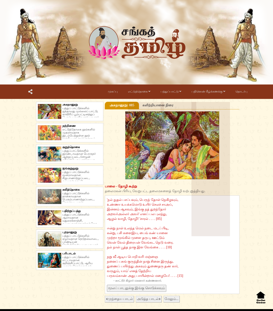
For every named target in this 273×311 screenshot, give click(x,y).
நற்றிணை (69, 125)
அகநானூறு (70, 104)
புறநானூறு (69, 232)
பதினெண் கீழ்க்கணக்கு (208, 91)
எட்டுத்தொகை (139, 91)
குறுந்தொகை (71, 147)
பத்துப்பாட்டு (171, 91)
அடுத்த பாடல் (149, 299)
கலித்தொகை (71, 189)
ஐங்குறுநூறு (70, 168)
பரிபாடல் (69, 253)
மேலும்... (172, 299)
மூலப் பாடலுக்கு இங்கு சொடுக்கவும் (136, 288)
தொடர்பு (241, 91)
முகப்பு (113, 91)
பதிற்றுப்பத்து (71, 210)
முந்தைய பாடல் (119, 299)
